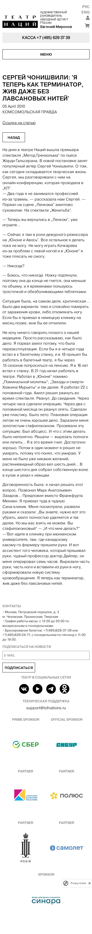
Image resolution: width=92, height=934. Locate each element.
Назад (14, 137)
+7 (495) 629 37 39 (53, 37)
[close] (90, 883)
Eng (85, 12)
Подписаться (19, 668)
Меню (46, 54)
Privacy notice (78, 883)
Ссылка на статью (19, 122)
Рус (86, 6)
